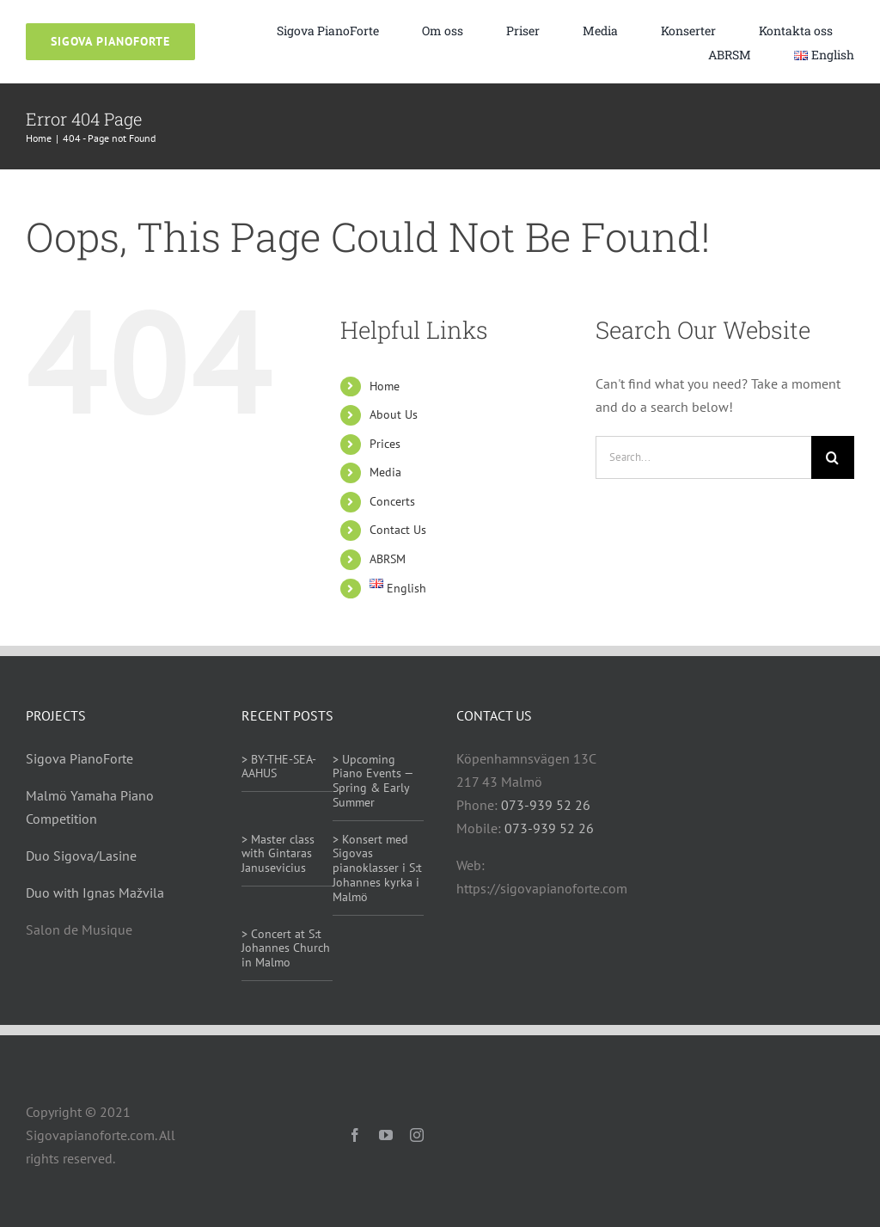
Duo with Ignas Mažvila (95, 892)
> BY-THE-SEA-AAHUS (278, 767)
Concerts (392, 501)
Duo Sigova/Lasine (81, 855)
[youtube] (386, 1135)
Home (385, 386)
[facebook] (355, 1135)
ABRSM (388, 559)
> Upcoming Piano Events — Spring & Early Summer (372, 781)
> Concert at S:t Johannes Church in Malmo (285, 948)
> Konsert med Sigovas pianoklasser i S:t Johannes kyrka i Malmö (377, 868)
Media (385, 472)
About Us (394, 414)
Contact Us (398, 529)
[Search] (832, 457)
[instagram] (417, 1135)
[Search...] (703, 457)
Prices (385, 443)
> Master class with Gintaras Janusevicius (278, 853)
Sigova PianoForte (79, 758)
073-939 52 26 (545, 804)
